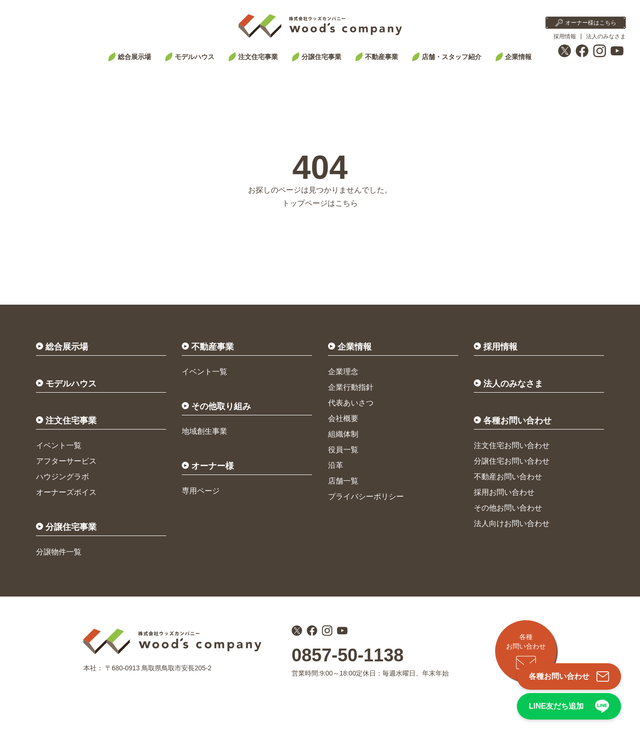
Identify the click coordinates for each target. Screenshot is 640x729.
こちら (346, 203)
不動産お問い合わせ (508, 477)
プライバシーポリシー (366, 496)
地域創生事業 (204, 431)
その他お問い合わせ (508, 508)
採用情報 (564, 36)
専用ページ (201, 491)
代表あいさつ (350, 403)
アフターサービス (66, 461)
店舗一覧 (343, 481)
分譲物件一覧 (58, 552)
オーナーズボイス (66, 492)
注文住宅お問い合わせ (512, 445)
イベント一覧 (58, 445)
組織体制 (343, 434)
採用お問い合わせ (504, 492)
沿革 (335, 465)
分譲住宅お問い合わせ (512, 461)
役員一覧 (343, 450)
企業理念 (343, 372)
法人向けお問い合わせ (512, 523)
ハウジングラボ (62, 477)
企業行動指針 (350, 387)
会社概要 (343, 418)
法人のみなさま (606, 36)
